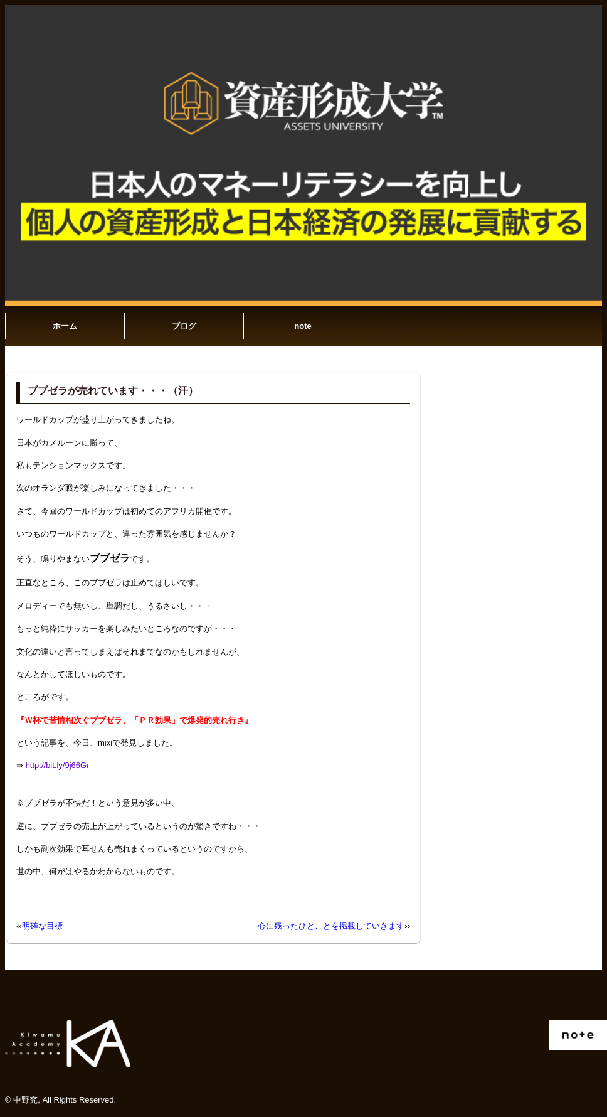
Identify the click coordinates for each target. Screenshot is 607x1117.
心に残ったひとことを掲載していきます (331, 926)
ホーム (65, 326)
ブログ (184, 326)
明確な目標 (42, 926)
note (302, 326)
